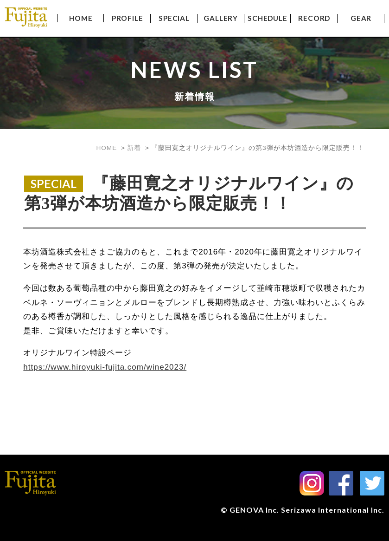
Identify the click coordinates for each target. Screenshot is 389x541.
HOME (80, 18)
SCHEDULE (267, 18)
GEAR (361, 18)
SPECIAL (174, 18)
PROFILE (127, 18)
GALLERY (221, 18)
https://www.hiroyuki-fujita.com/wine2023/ (104, 367)
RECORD (314, 18)
